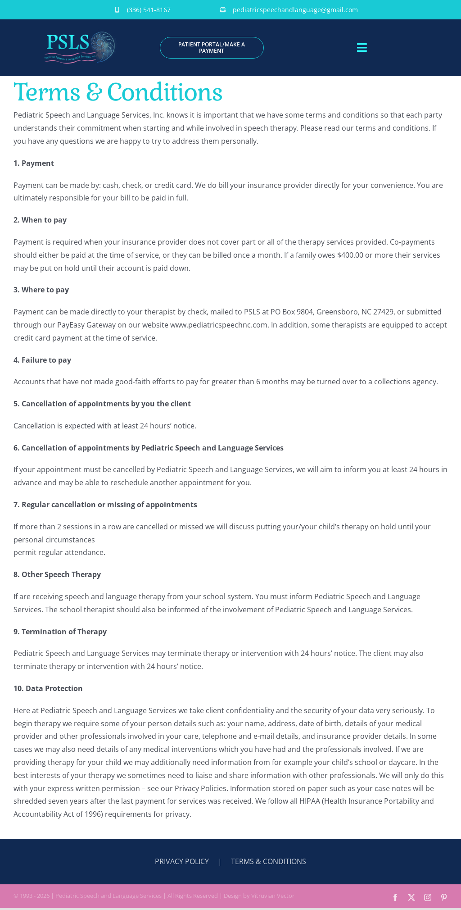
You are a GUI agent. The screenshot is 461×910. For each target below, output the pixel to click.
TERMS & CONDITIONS (268, 861)
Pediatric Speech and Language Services (108, 896)
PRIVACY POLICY (182, 861)
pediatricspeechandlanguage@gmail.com (295, 9)
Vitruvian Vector (272, 896)
